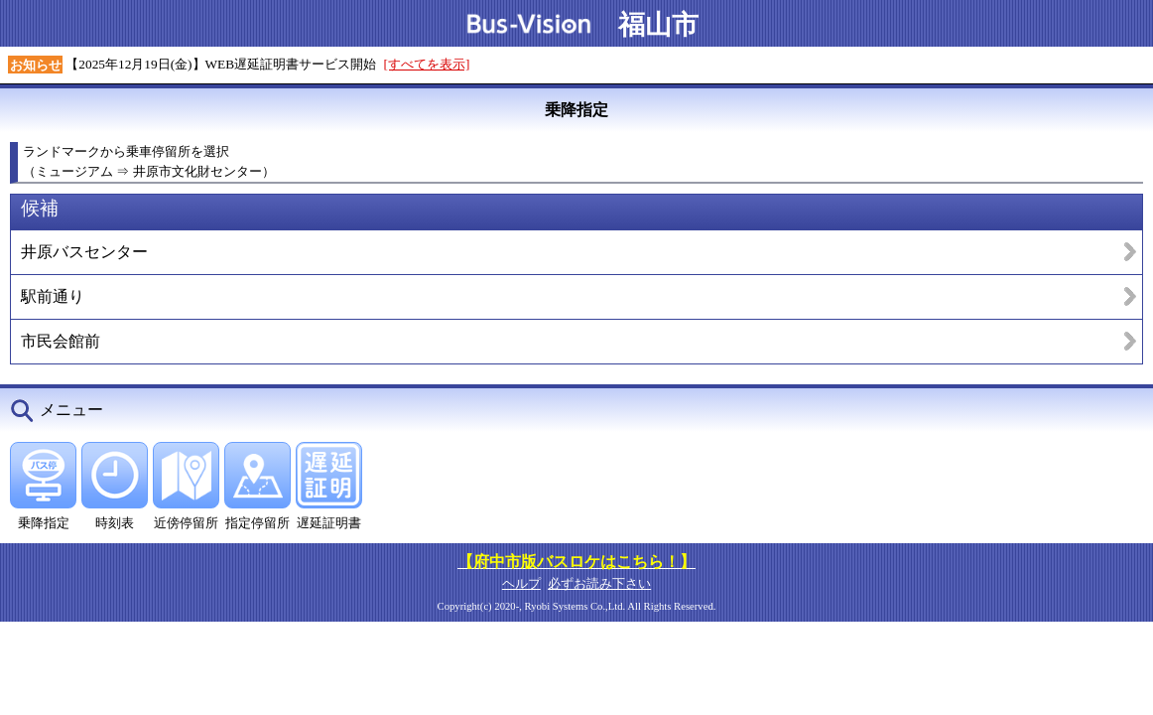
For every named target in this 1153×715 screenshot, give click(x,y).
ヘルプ (521, 583)
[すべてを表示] (427, 64)
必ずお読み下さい (599, 583)
